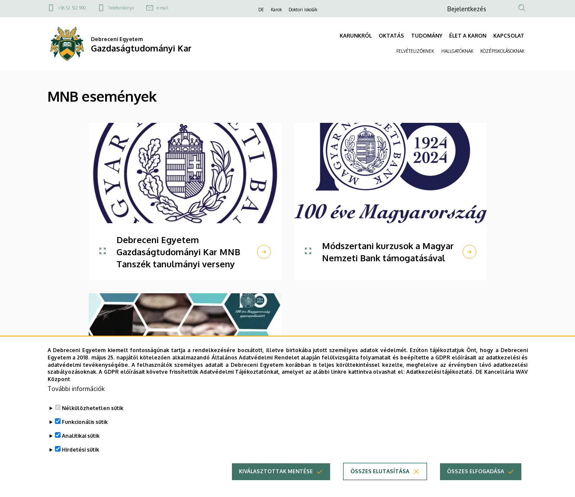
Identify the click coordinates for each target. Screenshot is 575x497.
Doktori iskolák (303, 9)
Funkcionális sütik (85, 422)
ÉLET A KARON (467, 35)
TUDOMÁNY (426, 35)
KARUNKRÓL (356, 35)
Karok (276, 9)
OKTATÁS (391, 35)
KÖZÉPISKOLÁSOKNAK (502, 51)
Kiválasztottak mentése (276, 471)
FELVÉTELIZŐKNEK (415, 51)
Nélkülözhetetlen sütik (92, 408)
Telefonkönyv (121, 7)
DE (261, 9)
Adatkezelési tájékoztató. (440, 372)
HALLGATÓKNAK (457, 51)
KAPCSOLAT (508, 35)
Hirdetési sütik (80, 449)
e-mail (162, 7)
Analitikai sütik (81, 436)
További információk (76, 388)
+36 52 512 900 (72, 7)
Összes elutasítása (379, 471)
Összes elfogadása (475, 471)
